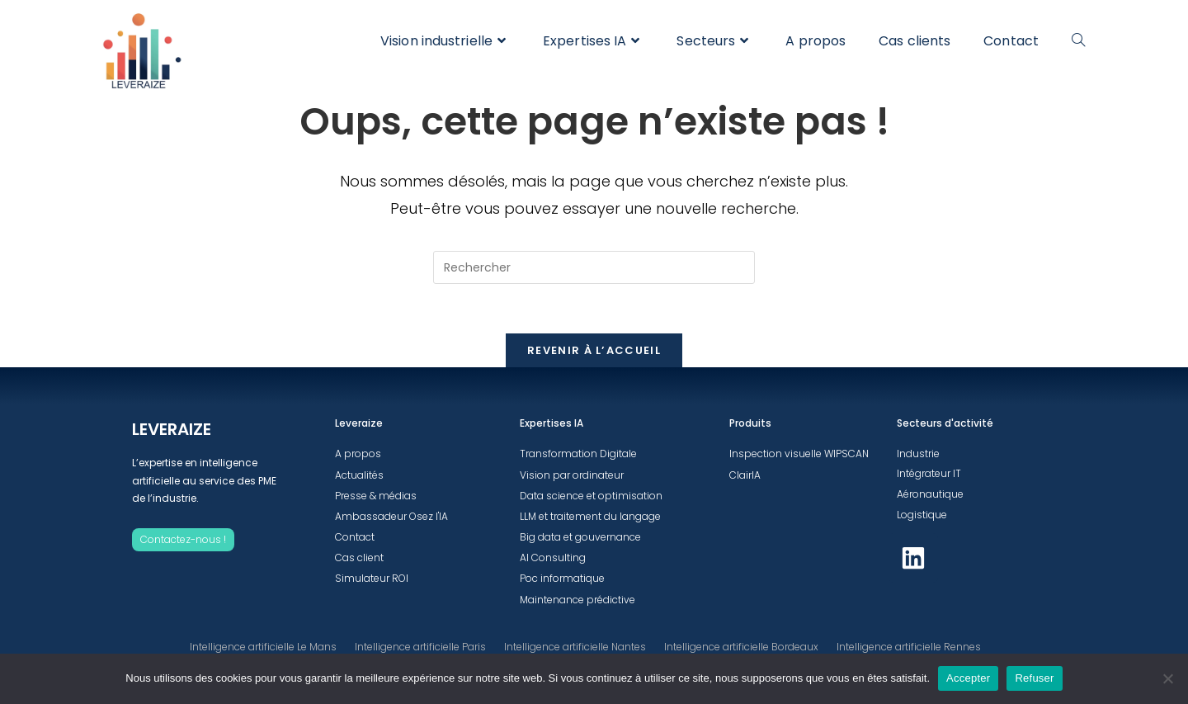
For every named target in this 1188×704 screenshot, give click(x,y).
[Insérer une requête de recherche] (594, 267)
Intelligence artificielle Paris (420, 647)
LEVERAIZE (171, 429)
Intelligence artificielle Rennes (909, 647)
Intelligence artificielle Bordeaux (741, 647)
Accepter (968, 678)
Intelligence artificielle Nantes (575, 647)
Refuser (1034, 678)
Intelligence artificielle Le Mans (263, 647)
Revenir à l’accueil (594, 350)
